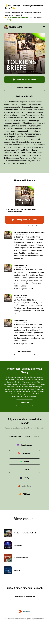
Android (27, 437)
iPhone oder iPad (15, 437)
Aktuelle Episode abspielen (24, 80)
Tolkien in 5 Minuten (21, 558)
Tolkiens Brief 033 (20, 320)
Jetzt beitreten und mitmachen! (18, 17)
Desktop (37, 437)
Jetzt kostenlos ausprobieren (24, 597)
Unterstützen (24, 403)
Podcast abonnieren (24, 88)
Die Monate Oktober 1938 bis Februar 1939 (29, 232)
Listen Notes (26, 486)
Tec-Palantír (18, 545)
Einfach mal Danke (20, 295)
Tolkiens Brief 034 (20, 265)
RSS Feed (26, 494)
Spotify (26, 461)
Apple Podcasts (26, 445)
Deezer (26, 470)
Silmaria (17, 570)
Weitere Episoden (24, 352)
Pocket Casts (26, 453)
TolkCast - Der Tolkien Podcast (25, 533)
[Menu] (44, 27)
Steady (26, 478)
